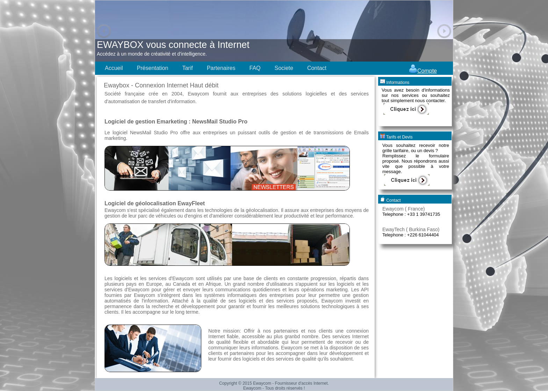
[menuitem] (114, 68)
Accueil (114, 68)
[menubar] (215, 68)
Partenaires (221, 68)
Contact (316, 68)
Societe (284, 68)
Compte (423, 71)
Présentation (152, 68)
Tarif (187, 68)
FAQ (254, 68)
